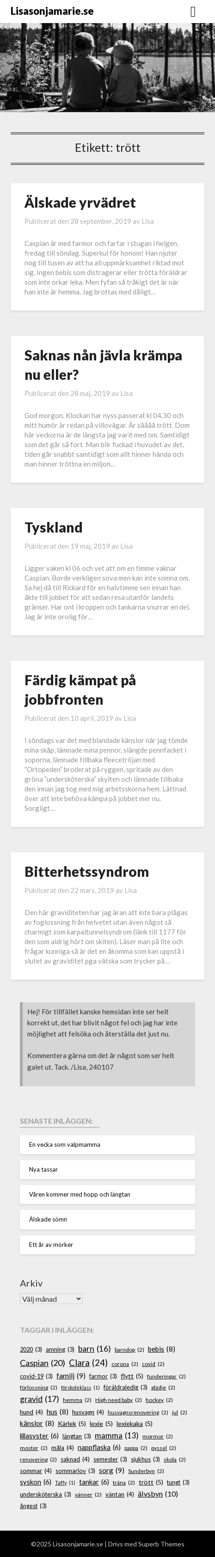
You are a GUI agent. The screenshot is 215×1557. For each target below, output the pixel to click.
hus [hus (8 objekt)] (57, 1412)
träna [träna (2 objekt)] (124, 1482)
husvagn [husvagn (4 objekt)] (88, 1412)
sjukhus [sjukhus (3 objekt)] (145, 1459)
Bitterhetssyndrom (87, 871)
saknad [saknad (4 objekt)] (75, 1459)
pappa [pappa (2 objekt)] (135, 1447)
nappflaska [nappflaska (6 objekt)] (99, 1447)
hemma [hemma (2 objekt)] (77, 1399)
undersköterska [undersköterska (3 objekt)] (45, 1494)
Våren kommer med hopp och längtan (79, 1194)
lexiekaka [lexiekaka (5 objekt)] (135, 1423)
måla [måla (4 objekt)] (62, 1448)
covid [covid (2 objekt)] (153, 1363)
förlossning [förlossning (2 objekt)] (38, 1387)
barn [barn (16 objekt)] (94, 1348)
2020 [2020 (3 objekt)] (31, 1349)
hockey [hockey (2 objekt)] (159, 1399)
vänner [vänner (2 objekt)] (88, 1494)
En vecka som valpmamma (64, 1144)
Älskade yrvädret (80, 202)
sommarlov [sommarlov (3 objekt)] (75, 1471)
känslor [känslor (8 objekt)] (37, 1423)
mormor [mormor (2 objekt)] (157, 1436)
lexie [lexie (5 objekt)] (101, 1423)
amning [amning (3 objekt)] (60, 1349)
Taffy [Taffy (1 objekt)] (65, 1482)
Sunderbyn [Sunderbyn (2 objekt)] (146, 1471)
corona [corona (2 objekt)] (124, 1363)
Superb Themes (161, 1544)
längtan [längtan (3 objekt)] (76, 1436)
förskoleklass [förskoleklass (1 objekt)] (80, 1387)
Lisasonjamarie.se (52, 11)
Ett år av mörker (51, 1244)
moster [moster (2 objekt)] (34, 1447)
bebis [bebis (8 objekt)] (161, 1349)
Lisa (147, 221)
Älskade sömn (48, 1219)
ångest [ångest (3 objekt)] (33, 1506)
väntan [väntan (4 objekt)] (119, 1494)
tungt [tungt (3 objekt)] (178, 1482)
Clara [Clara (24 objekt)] (88, 1363)
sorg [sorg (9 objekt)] (111, 1470)
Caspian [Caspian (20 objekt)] (42, 1363)
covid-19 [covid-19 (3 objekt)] (36, 1376)
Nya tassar (43, 1169)
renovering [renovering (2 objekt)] (38, 1459)
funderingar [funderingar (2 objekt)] (166, 1376)
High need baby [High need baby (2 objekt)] (118, 1399)
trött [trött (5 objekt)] (151, 1482)
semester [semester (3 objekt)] (110, 1459)
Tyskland (54, 527)
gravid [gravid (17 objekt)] (39, 1399)
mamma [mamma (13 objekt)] (117, 1435)
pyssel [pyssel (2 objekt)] (163, 1447)
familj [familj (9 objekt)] (71, 1376)
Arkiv (31, 1282)
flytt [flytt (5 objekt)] (132, 1376)
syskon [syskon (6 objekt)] (35, 1482)
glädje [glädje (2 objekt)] (163, 1387)
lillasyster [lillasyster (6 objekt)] (39, 1436)
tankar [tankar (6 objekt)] (94, 1482)
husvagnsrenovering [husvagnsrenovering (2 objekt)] (138, 1412)
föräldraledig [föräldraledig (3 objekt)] (125, 1387)
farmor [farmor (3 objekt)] (103, 1376)
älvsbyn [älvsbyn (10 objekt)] (158, 1494)
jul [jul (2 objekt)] (179, 1412)
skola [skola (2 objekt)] (175, 1459)
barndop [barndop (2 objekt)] (129, 1349)
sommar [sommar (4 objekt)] (36, 1471)
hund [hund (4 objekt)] (31, 1412)
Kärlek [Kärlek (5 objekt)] (72, 1423)
